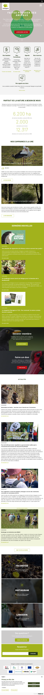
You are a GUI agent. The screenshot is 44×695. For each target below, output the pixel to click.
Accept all (34, 683)
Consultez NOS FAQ (22, 640)
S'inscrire (33, 653)
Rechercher (42, 1)
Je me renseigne (7, 215)
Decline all (34, 686)
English (4, 676)
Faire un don (22, 367)
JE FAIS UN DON (7, 180)
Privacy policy (14, 690)
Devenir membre (22, 344)
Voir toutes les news (22, 550)
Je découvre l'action (22, 32)
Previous (0, 23)
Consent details (5, 690)
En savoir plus (5, 258)
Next (43, 23)
